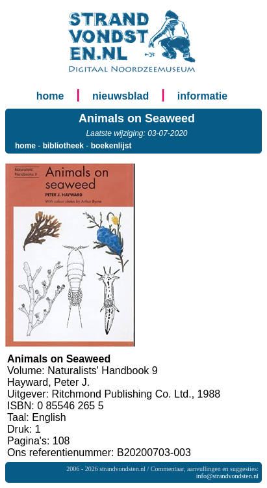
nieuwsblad (120, 96)
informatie (202, 96)
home (50, 96)
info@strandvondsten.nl (227, 476)
